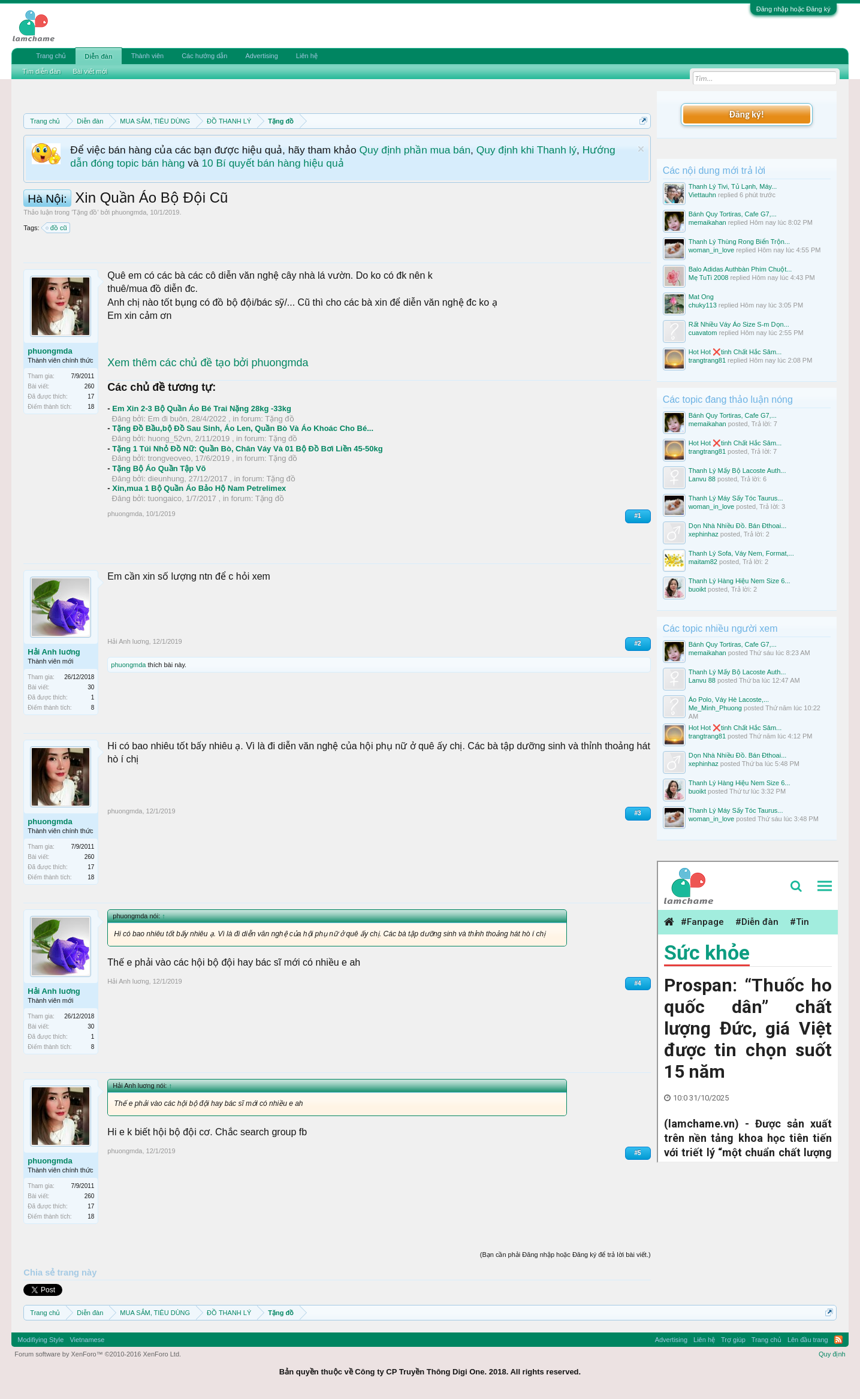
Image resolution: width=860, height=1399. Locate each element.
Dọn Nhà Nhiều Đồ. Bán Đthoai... (738, 525)
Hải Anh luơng (54, 651)
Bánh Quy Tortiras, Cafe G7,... (733, 214)
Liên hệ (307, 55)
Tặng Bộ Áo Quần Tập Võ (159, 468)
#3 (638, 813)
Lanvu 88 (702, 479)
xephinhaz (704, 534)
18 (90, 406)
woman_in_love (711, 250)
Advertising (261, 55)
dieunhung (166, 478)
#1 (638, 515)
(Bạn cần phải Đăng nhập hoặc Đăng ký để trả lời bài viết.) (565, 1254)
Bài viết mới (90, 71)
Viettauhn (702, 194)
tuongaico (165, 498)
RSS (838, 1339)
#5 (638, 1153)
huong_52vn (169, 438)
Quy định (832, 1354)
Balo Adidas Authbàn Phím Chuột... (740, 269)
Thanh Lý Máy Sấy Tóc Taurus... (736, 498)
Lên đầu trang (807, 1339)
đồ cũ (57, 227)
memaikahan (707, 222)
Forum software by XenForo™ (97, 1354)
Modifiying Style (40, 1339)
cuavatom (703, 332)
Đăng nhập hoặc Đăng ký (793, 9)
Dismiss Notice (640, 148)
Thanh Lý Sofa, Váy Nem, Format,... (741, 553)
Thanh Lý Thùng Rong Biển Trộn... (739, 241)
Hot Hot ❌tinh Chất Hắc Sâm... (735, 351)
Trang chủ (51, 55)
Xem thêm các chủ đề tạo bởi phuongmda (207, 363)
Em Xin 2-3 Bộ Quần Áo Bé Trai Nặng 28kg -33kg (201, 408)
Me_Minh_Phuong (715, 707)
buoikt (697, 589)
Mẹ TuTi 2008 (709, 277)
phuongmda (128, 212)
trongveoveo (169, 458)
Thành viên (147, 55)
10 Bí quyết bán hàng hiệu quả (272, 163)
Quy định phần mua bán (415, 150)
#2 (638, 643)
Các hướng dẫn (204, 55)
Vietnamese (87, 1339)
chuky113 (703, 305)
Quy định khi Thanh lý (526, 150)
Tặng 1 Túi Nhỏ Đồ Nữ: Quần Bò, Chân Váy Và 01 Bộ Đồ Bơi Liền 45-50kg (247, 448)
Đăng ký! (746, 114)
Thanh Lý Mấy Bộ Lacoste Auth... (737, 470)
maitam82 (703, 561)
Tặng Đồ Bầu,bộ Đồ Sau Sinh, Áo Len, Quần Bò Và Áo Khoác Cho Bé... (242, 428)
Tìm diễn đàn (41, 71)
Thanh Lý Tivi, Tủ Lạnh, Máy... (733, 186)
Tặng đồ (85, 212)
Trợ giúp (733, 1339)
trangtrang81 (707, 360)
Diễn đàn (98, 56)
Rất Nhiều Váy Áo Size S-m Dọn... (739, 324)
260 (90, 386)
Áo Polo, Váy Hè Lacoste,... (729, 699)
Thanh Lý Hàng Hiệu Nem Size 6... (739, 580)
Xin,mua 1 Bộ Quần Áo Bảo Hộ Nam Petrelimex (199, 488)
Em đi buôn (168, 418)
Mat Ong (701, 296)
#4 (638, 983)
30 (90, 687)
